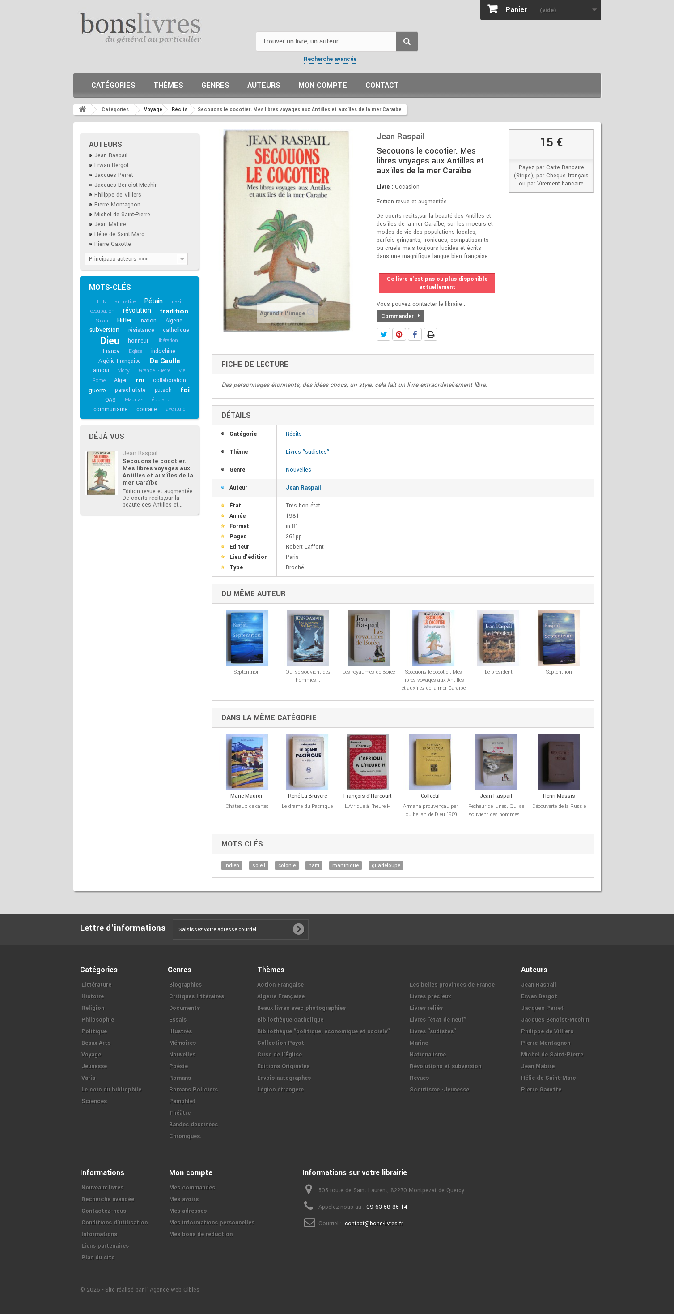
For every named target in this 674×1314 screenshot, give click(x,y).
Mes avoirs (184, 1199)
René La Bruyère (307, 796)
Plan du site (97, 1258)
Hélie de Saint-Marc (119, 234)
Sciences (94, 1101)
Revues (419, 1078)
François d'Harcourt (367, 796)
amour (101, 370)
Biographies (185, 985)
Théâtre (180, 1113)
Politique (94, 1031)
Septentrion (247, 672)
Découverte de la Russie (559, 806)
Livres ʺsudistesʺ (307, 452)
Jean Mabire (110, 224)
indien (232, 865)
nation (149, 321)
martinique (345, 865)
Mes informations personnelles (211, 1223)
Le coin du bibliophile (111, 1090)
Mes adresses (188, 1211)
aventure (175, 409)
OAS (110, 400)
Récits (294, 434)
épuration (162, 400)
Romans (180, 1078)
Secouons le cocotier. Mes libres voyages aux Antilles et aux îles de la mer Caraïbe (158, 472)
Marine (419, 1043)
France (111, 351)
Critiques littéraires (196, 996)
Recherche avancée (330, 59)
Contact (382, 85)
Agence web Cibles (174, 1290)
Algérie (173, 321)
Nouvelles (298, 470)
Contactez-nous (103, 1211)
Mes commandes (192, 1188)
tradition (174, 311)
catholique (176, 330)
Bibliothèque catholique (290, 1020)
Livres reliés (426, 1008)
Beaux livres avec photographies (301, 1008)
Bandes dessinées (193, 1125)
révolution (137, 310)
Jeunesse (94, 1066)
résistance (141, 330)
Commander (400, 316)
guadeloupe (386, 865)
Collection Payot (280, 1043)
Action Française (280, 985)
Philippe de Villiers (117, 195)
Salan (102, 321)
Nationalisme (428, 1055)
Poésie (178, 1066)
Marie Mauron (247, 796)
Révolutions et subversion (445, 1066)
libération (167, 340)
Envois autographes (284, 1078)
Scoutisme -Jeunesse (439, 1090)
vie (182, 370)
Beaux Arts (95, 1043)
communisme (110, 409)
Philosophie (97, 1020)
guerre (97, 390)
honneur (138, 341)
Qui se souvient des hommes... (308, 676)
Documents (184, 1008)
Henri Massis (559, 796)
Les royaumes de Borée (369, 672)
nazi (176, 301)
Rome (98, 380)
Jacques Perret (113, 175)
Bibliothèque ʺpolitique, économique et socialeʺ (323, 1031)
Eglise (135, 351)
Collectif (430, 796)
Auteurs (263, 85)
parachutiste (130, 390)
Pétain (153, 301)
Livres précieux (430, 996)
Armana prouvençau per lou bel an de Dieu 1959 (430, 810)
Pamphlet (182, 1101)
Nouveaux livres (102, 1188)
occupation (102, 311)
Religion (92, 1008)
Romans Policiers (193, 1090)
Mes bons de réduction (201, 1234)
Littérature (96, 985)
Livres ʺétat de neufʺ (438, 1020)
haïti (314, 865)
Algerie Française (281, 996)
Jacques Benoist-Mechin (126, 185)
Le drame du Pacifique (307, 806)
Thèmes (168, 85)
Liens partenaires (105, 1246)
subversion (104, 330)
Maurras (134, 400)
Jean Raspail (110, 155)
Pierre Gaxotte (112, 244)
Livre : (385, 187)
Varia (88, 1078)
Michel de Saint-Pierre (122, 214)
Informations (99, 1234)
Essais (178, 1020)
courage (146, 409)
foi (184, 390)
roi (140, 380)
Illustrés (180, 1031)
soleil (258, 865)
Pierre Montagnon (117, 205)
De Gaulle (165, 361)
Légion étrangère (280, 1090)
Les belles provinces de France (452, 985)
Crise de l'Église (279, 1055)
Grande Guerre (154, 370)
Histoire (92, 996)
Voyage (91, 1055)
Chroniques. (185, 1136)
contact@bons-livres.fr (374, 1224)
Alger (120, 380)
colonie (287, 865)
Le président (499, 672)
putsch (163, 390)
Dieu (109, 341)
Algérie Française (119, 361)
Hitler (124, 320)
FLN (101, 301)
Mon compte (322, 85)
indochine (163, 351)
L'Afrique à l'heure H (367, 806)
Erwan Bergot (111, 165)
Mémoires (182, 1043)
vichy (124, 370)
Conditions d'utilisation (114, 1223)
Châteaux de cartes (247, 806)
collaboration (169, 380)
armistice (125, 301)
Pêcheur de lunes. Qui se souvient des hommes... (496, 810)
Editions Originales (283, 1066)
